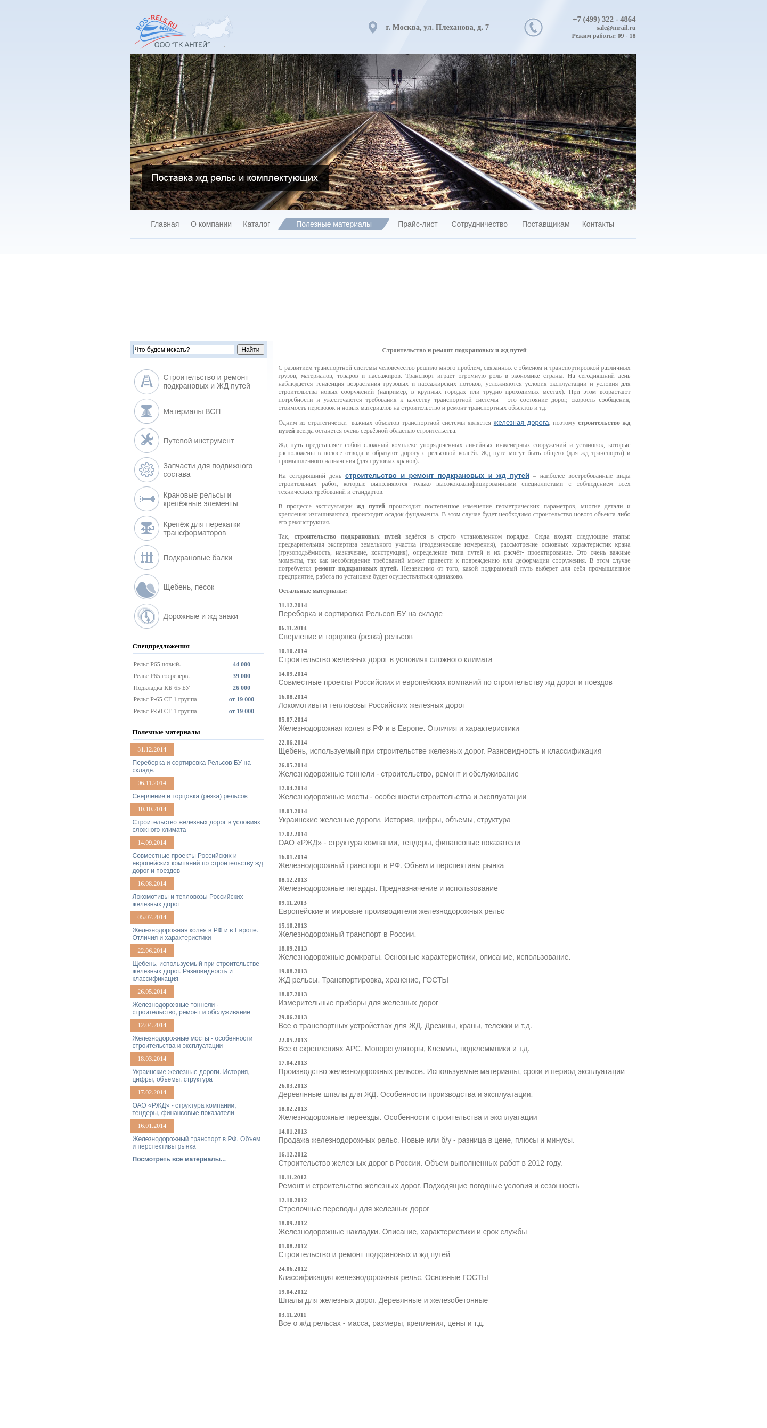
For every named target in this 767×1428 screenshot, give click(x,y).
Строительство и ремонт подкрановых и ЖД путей (207, 381)
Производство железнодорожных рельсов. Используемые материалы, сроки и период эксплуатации (452, 1071)
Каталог (256, 224)
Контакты (598, 224)
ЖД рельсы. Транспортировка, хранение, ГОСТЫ (363, 980)
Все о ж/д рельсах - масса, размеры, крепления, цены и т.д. (382, 1323)
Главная (165, 224)
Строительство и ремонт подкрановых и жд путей (364, 1254)
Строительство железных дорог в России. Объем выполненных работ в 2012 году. (420, 1163)
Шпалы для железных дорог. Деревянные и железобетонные (383, 1300)
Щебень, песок (189, 587)
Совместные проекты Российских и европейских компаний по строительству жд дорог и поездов (446, 682)
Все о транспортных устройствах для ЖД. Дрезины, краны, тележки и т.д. (405, 1025)
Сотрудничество (479, 224)
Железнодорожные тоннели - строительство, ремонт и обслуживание (399, 774)
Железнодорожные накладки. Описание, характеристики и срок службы (403, 1231)
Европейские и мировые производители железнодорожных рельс (392, 911)
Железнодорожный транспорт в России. (348, 934)
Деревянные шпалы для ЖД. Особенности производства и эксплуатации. (406, 1094)
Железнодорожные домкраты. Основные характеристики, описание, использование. (425, 957)
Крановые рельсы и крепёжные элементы (201, 499)
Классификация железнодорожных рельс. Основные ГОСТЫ (383, 1277)
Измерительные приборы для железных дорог (359, 1002)
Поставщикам (546, 224)
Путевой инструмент (199, 440)
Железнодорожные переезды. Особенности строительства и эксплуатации (408, 1117)
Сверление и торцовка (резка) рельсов (346, 636)
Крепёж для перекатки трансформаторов (202, 528)
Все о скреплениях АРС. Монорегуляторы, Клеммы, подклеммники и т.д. (404, 1048)
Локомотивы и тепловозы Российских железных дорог (372, 705)
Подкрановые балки (198, 558)
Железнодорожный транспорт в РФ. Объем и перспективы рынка (391, 865)
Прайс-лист (418, 224)
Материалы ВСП (192, 411)
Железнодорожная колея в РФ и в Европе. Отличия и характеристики (399, 728)
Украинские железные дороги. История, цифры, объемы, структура (395, 819)
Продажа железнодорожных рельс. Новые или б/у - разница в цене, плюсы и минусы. (427, 1140)
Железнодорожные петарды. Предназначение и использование (388, 888)
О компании (211, 224)
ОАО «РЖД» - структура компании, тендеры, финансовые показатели (399, 842)
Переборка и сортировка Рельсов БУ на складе (361, 613)
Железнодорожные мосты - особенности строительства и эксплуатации (403, 797)
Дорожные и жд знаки (201, 616)
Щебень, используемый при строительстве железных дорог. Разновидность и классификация (440, 751)
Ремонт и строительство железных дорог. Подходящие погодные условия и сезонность (429, 1186)
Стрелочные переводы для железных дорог (354, 1208)
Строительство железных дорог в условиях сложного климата (386, 659)
